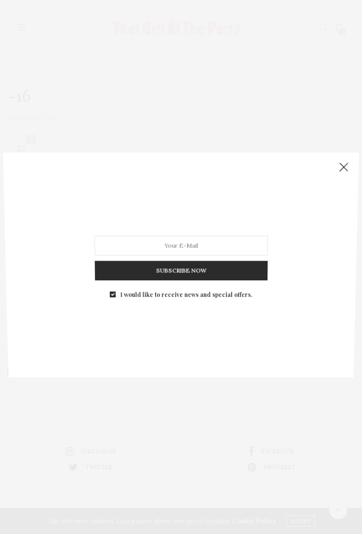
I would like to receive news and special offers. (186, 290)
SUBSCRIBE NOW (181, 267)
